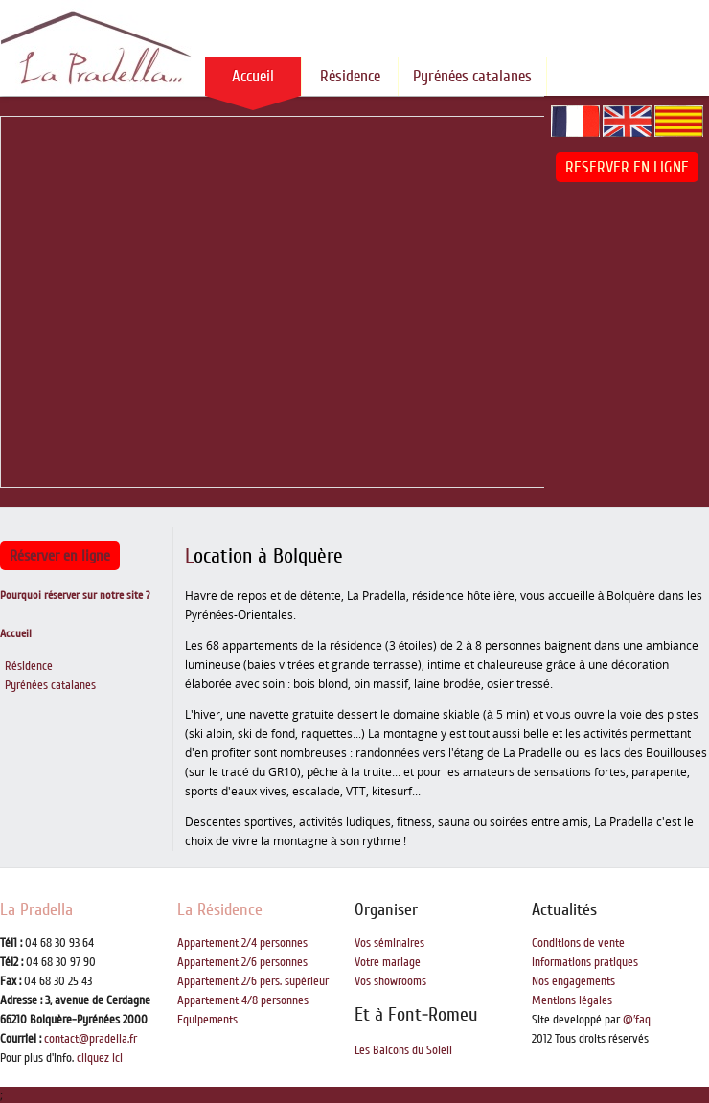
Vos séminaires (389, 943)
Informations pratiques (585, 962)
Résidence (350, 76)
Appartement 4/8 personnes (243, 1000)
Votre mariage (387, 962)
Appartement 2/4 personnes (242, 943)
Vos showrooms (390, 981)
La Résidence (220, 909)
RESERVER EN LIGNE (627, 167)
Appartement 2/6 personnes (242, 962)
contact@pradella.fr (90, 1038)
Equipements (207, 1019)
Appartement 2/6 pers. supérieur (253, 981)
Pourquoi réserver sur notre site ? (74, 595)
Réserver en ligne (60, 555)
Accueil (253, 76)
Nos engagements (573, 981)
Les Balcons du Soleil (403, 1050)
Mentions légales (572, 1000)
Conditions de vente (578, 943)
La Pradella (36, 909)
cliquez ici (100, 1058)
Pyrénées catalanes (472, 76)
